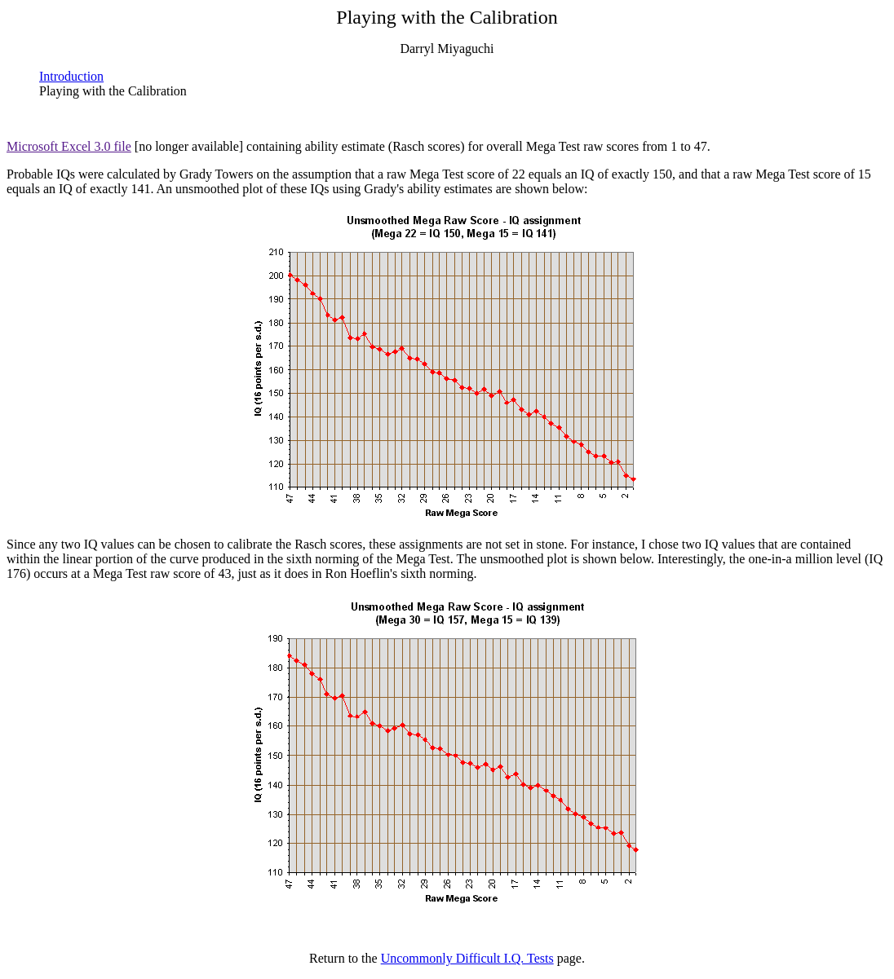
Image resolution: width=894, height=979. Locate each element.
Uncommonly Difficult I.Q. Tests (467, 958)
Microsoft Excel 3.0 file (69, 146)
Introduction (71, 76)
